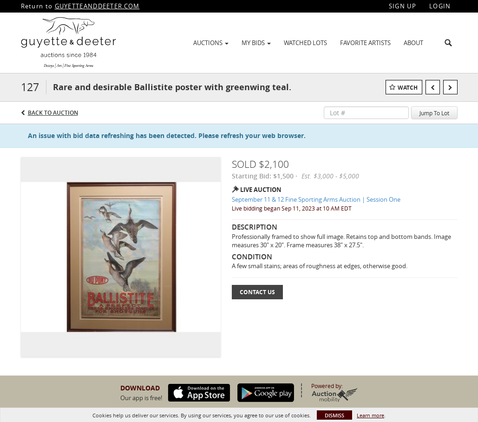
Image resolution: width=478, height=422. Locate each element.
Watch (408, 88)
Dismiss (334, 415)
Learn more (370, 415)
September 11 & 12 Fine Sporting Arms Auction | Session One (316, 199)
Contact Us (257, 292)
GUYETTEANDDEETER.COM (97, 6)
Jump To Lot (434, 113)
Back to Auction (53, 113)
